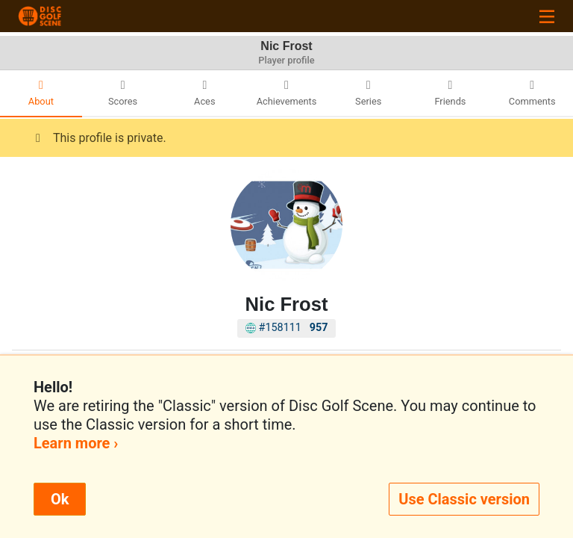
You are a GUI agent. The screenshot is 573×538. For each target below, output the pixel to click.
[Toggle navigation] (547, 16)
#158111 (286, 327)
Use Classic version (464, 499)
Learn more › (76, 443)
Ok (59, 499)
